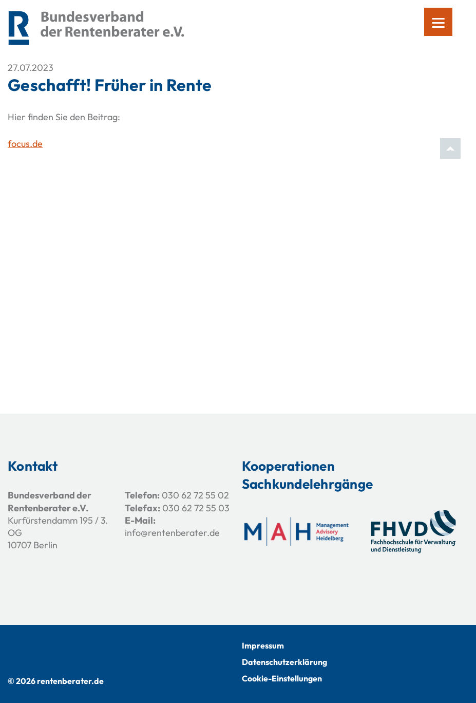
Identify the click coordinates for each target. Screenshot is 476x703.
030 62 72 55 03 (196, 508)
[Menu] (438, 22)
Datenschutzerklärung (284, 662)
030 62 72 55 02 (195, 495)
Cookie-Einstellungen (282, 678)
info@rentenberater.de (172, 533)
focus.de (25, 144)
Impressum (263, 645)
